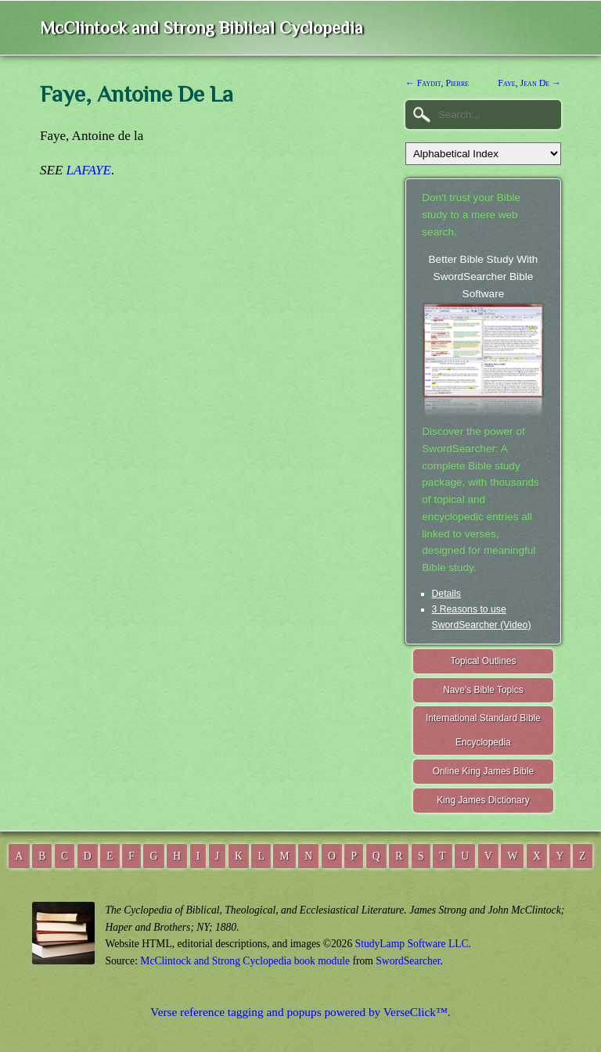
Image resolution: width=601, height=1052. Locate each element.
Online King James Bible (483, 771)
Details (446, 593)
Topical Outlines (483, 660)
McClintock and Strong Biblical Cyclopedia (201, 28)
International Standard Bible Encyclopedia (483, 730)
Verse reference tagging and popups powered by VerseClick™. (300, 1011)
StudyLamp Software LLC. (413, 944)
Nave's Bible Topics (483, 689)
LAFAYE (89, 170)
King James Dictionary (483, 800)
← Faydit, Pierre (437, 82)
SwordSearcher (408, 961)
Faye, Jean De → (529, 82)
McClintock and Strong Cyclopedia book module (245, 961)
